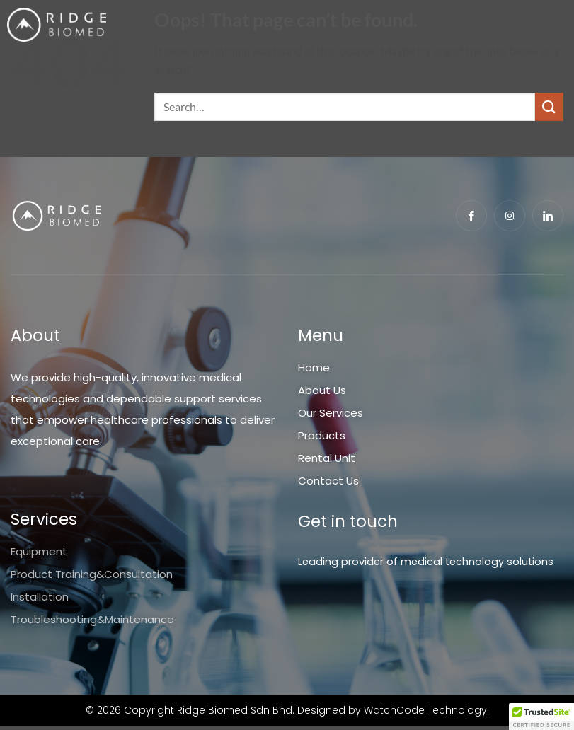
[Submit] (549, 106)
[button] (541, 716)
